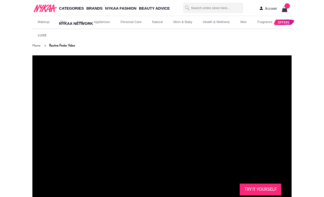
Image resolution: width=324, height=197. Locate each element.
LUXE (42, 35)
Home (36, 45)
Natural (157, 22)
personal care (130, 22)
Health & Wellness (216, 22)
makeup (43, 22)
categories (71, 8)
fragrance (264, 22)
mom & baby (182, 22)
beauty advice (154, 8)
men (243, 22)
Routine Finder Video (62, 45)
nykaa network (76, 23)
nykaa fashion (120, 8)
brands (94, 8)
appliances (102, 22)
